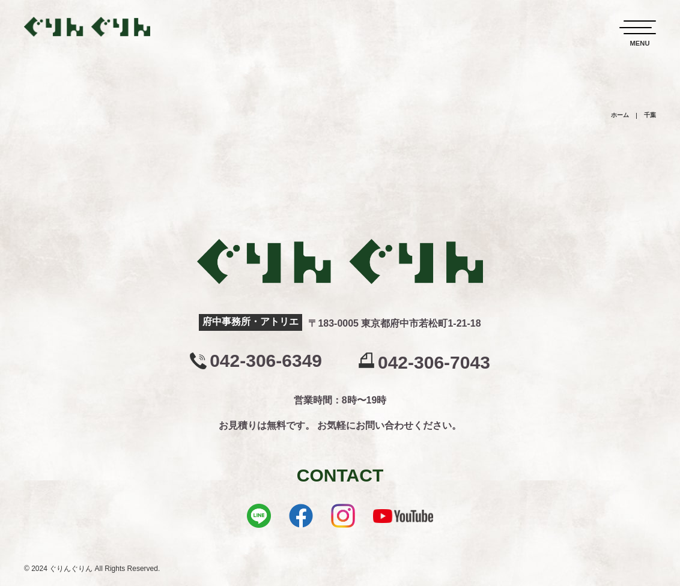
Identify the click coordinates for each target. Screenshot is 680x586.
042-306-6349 (266, 361)
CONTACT (340, 475)
